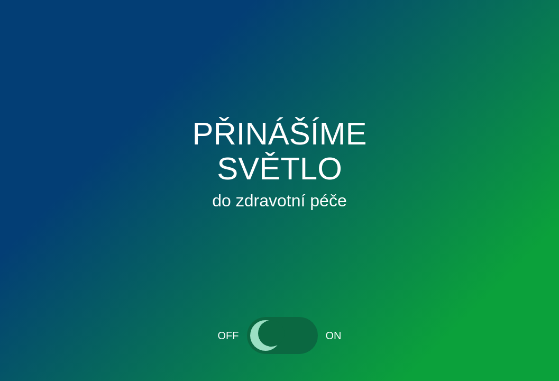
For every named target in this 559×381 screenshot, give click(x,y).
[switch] (282, 335)
